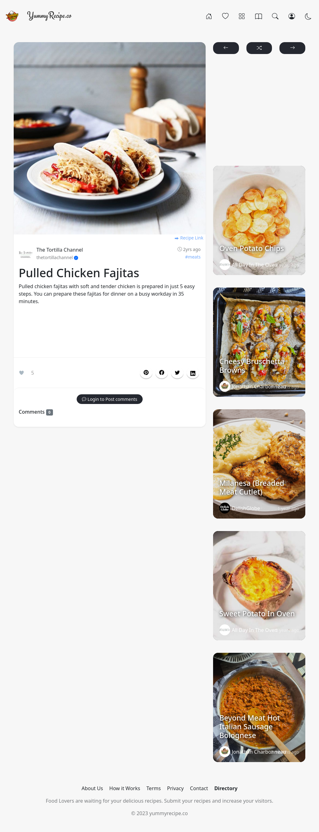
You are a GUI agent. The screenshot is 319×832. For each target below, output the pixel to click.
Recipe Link (188, 238)
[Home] (209, 16)
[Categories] (242, 16)
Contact (199, 788)
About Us (92, 788)
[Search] (275, 16)
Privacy (175, 788)
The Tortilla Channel (59, 249)
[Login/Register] (292, 16)
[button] (161, 372)
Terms (153, 788)
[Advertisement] (110, 332)
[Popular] (225, 16)
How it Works (124, 788)
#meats (193, 257)
